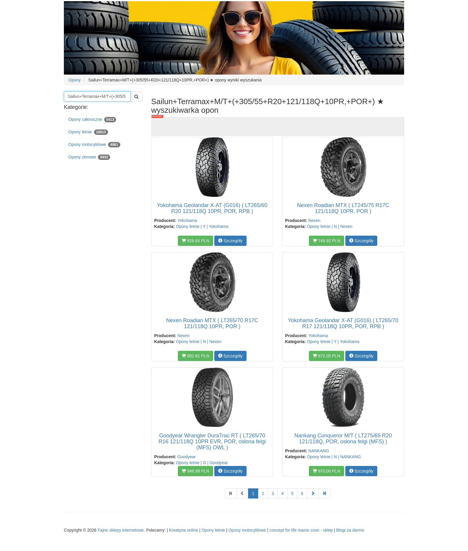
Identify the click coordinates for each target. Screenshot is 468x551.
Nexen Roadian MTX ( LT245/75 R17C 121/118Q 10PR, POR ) (343, 208)
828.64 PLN (195, 240)
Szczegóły (230, 240)
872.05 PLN (326, 356)
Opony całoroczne (92, 119)
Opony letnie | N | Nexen (329, 226)
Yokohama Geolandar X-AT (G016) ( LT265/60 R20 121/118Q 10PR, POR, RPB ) (212, 208)
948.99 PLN (195, 471)
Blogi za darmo (350, 530)
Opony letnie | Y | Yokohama (202, 226)
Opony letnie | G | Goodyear (202, 462)
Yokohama (187, 220)
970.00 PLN (326, 471)
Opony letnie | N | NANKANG (334, 456)
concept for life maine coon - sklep (301, 530)
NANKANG (318, 450)
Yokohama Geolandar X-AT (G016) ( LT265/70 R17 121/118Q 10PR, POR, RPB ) (343, 323)
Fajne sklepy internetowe (121, 530)
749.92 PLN (326, 240)
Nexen (314, 220)
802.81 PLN (195, 356)
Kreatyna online (183, 530)
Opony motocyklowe (94, 144)
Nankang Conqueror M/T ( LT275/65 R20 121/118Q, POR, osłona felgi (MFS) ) (343, 438)
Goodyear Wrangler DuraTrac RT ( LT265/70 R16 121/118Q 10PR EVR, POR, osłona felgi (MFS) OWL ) (212, 441)
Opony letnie (88, 132)
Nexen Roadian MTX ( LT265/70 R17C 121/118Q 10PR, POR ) (212, 323)
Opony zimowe (89, 157)
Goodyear (186, 456)
